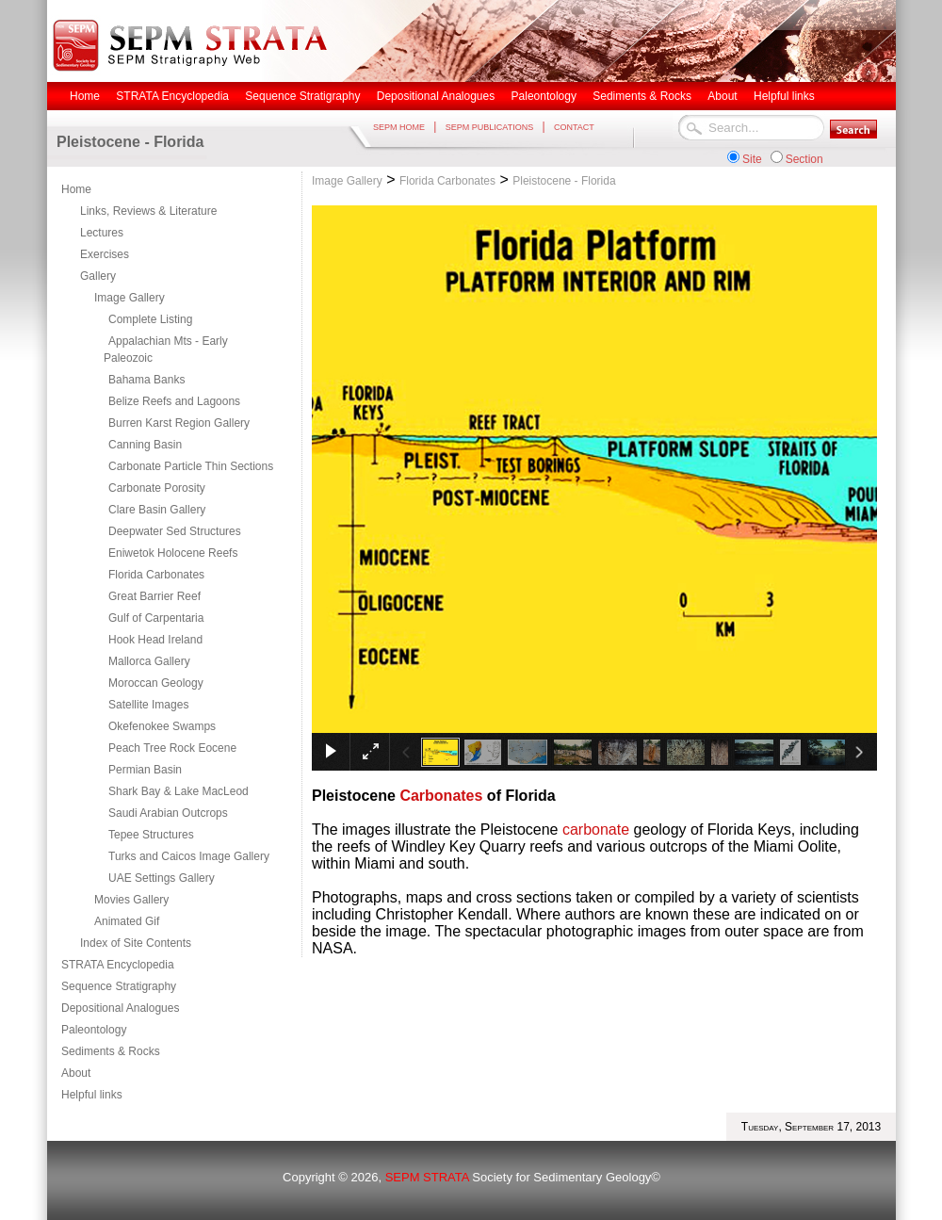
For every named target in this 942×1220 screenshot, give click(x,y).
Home (76, 189)
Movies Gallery (131, 899)
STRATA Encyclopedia (117, 964)
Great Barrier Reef (154, 596)
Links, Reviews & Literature (148, 211)
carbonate (595, 829)
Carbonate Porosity (156, 488)
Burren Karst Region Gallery (179, 423)
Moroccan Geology (155, 683)
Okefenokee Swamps (162, 726)
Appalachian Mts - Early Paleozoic (166, 349)
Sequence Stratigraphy (118, 986)
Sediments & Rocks (110, 1051)
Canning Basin (145, 444)
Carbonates (440, 796)
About (75, 1073)
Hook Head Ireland (155, 639)
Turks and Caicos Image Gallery (188, 856)
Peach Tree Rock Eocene (172, 748)
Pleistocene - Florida (563, 180)
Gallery (98, 276)
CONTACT (574, 127)
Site (752, 159)
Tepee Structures (151, 834)
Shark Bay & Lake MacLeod (178, 791)
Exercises (104, 254)
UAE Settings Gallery (161, 878)
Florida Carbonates (156, 574)
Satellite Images (148, 704)
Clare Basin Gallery (156, 509)
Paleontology (93, 1029)
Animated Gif (126, 921)
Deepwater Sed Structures (174, 531)
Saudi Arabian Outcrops (168, 813)
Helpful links (91, 1094)
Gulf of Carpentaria (155, 618)
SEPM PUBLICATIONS (489, 127)
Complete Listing (150, 319)
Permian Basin (145, 769)
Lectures (101, 232)
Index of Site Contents (135, 943)
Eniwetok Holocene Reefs (172, 553)
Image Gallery (129, 297)
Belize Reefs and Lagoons (174, 401)
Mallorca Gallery (149, 661)
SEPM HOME (399, 127)
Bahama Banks (146, 379)
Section (804, 159)
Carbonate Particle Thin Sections (190, 466)
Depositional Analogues (120, 1008)
